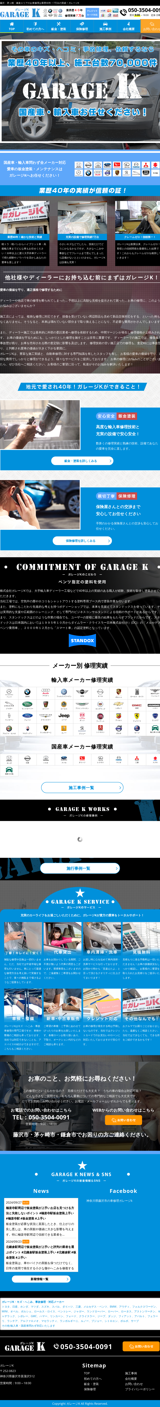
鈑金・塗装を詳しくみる (80, 461)
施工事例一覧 (81, 787)
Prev (7, 839)
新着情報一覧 (39, 1279)
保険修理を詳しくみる (80, 541)
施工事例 (105, 29)
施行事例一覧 (78, 868)
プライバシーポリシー (140, 1389)
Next (152, 839)
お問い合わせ (134, 1384)
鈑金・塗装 (58, 29)
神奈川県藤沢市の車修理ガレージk (109, 1201)
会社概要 (129, 29)
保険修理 (82, 29)
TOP (12, 29)
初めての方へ (35, 29)
